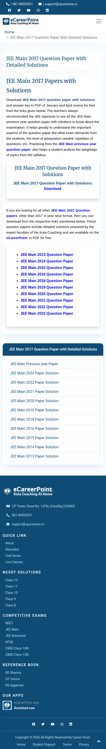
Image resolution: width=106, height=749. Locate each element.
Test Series (13, 556)
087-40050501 (19, 4)
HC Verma (12, 679)
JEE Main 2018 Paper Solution (34, 419)
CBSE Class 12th (17, 654)
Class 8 (10, 605)
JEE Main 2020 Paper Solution (34, 401)
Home (9, 32)
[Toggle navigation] (98, 21)
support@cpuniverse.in (57, 4)
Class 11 (11, 586)
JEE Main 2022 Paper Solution (34, 382)
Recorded (12, 549)
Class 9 (10, 599)
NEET (9, 623)
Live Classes (14, 562)
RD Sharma (13, 672)
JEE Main (12, 629)
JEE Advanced (15, 635)
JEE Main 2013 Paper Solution (34, 456)
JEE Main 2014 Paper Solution (34, 447)
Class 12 (11, 580)
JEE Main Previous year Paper (34, 364)
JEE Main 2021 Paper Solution (34, 391)
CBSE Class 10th (17, 648)
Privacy (84, 744)
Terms (67, 744)
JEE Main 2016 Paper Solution (34, 428)
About (9, 543)
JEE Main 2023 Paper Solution (34, 373)
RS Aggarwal (14, 685)
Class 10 (11, 592)
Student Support (44, 744)
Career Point (81, 737)
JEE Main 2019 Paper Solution (34, 410)
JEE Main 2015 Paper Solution (34, 438)
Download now (24, 708)
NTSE (9, 642)
